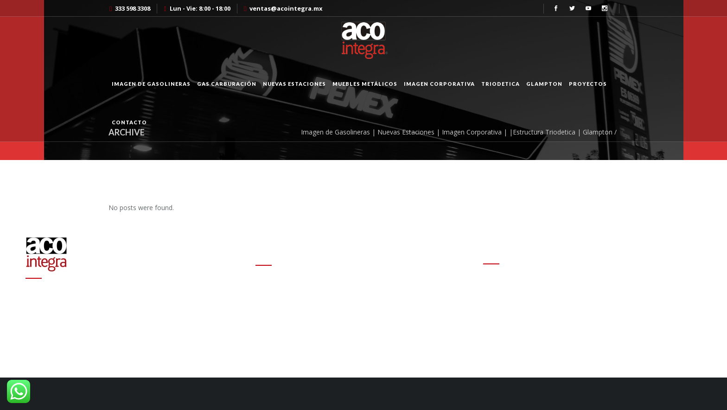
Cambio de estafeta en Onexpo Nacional (316, 285)
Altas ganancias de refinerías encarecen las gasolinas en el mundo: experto (355, 317)
